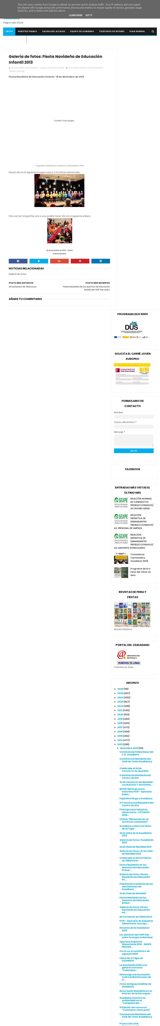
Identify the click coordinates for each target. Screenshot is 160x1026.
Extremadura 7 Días (67, 979)
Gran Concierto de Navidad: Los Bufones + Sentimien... (136, 523)
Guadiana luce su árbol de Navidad (135, 820)
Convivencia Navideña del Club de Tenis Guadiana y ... (136, 501)
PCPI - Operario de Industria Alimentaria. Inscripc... (136, 662)
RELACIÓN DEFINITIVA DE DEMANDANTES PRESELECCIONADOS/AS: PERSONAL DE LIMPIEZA (133, 261)
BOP (57, 964)
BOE (57, 961)
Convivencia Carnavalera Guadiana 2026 (139, 297)
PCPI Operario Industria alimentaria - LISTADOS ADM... (135, 552)
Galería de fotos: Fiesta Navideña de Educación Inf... (135, 649)
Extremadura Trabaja (68, 983)
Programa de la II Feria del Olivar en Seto (140, 311)
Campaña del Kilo (130, 791)
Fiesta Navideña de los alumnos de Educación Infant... (134, 640)
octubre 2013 (128, 881)
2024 (120, 437)
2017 (120, 467)
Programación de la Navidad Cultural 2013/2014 (131, 860)
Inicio (9, 31)
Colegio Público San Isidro (70, 968)
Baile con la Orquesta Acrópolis (132, 778)
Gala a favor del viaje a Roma (133, 785)
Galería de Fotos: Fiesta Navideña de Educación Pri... (135, 616)
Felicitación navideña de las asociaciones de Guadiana (136, 626)
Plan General (137, 31)
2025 (120, 433)
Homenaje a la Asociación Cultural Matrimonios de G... (135, 717)
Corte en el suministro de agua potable (135, 692)
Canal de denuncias (119, 960)
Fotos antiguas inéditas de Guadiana (135, 725)
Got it (88, 15)
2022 (120, 445)
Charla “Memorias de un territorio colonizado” (134, 560)
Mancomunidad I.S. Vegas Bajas (74, 998)
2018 (120, 462)
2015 (120, 475)
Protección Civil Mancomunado (130, 765)
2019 (120, 458)
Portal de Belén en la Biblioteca (132, 852)
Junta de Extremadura (69, 990)
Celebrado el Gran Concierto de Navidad (134, 509)
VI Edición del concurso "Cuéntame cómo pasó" (135, 748)
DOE (57, 976)
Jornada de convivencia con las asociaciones (134, 845)
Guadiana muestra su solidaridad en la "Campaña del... (133, 740)
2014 (120, 479)
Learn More (75, 15)
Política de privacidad (121, 956)
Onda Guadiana (64, 1002)
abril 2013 (126, 907)
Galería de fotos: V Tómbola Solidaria (136, 797)
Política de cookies (119, 952)
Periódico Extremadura (69, 1005)
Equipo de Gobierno (82, 31)
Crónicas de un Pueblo (68, 972)
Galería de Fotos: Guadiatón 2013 (136, 581)
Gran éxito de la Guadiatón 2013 (136, 574)
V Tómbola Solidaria (131, 825)
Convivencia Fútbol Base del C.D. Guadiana (136, 493)
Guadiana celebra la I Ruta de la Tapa (135, 567)
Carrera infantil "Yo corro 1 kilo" (135, 772)
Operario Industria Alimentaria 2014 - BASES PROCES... (135, 684)
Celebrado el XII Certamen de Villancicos (135, 599)
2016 (120, 471)
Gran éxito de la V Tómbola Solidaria (136, 803)
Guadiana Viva (64, 987)
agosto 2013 (127, 890)
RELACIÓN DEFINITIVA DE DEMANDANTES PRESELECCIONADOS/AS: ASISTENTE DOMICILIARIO (133, 281)
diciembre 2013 (129, 488)
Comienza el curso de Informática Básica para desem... (135, 869)
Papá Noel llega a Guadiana (136, 538)
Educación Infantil (77, 69)
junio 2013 (126, 898)
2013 (120, 484)
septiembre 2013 (130, 886)
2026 (120, 428)
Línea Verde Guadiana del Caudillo (76, 994)
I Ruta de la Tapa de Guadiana (131, 699)
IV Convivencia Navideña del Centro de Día (136, 544)
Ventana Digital (64, 1013)
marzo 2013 (127, 911)
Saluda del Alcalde (53, 31)
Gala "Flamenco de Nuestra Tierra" (136, 838)
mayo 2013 (126, 903)
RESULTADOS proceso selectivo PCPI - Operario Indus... (136, 531)
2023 (120, 441)
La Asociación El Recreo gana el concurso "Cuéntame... (133, 707)
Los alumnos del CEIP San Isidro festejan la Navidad (136, 676)
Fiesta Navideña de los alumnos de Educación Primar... (134, 607)
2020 (120, 454)
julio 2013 (125, 894)
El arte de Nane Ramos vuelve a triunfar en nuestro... (133, 812)
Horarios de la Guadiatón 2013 (135, 669)
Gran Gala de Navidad (133, 633)
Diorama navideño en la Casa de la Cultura (134, 831)
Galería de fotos (27, 72)
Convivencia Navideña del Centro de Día (135, 516)
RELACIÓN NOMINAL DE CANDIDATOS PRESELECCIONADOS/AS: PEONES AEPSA (141, 243)
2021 (120, 450)
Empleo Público (15, 39)
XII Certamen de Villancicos (136, 656)
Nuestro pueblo (27, 31)
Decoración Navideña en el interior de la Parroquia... (136, 732)
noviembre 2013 (129, 877)
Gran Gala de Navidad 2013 (135, 586)
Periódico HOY (63, 1009)
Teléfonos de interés (111, 31)
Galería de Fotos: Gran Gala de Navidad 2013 (136, 592)
